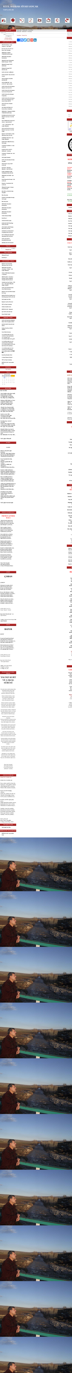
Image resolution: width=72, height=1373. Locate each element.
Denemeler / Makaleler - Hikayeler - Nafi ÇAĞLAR (7, 168)
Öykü (16, 27)
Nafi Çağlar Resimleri (6, 157)
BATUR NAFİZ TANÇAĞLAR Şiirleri (8, 325)
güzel (5, 724)
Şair (2, 27)
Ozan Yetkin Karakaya (6, 332)
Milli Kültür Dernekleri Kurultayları (6, 57)
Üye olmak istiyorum (8, 39)
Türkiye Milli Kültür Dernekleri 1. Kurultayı (8, 273)
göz (4, 712)
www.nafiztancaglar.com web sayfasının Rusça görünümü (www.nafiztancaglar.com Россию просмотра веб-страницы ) (8, 343)
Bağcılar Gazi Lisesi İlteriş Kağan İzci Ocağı (8, 292)
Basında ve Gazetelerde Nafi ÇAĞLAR (7, 184)
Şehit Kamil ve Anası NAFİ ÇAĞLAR (7, 164)
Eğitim (30, 27)
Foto (40, 24)
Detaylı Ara (8, 249)
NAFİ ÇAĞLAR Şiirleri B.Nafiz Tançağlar (8, 160)
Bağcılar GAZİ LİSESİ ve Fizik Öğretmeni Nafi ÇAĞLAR (8, 134)
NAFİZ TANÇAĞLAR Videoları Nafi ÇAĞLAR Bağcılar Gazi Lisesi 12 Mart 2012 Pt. (8, 100)
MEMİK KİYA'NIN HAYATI (7, 242)
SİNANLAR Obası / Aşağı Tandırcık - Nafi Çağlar (7, 45)
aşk (4, 596)
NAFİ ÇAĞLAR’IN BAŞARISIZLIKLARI (6, 239)
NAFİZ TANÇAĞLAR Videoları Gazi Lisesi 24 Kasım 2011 (8, 91)
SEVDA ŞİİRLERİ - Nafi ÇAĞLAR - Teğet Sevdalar (7, 83)
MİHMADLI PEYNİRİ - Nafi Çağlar (8, 176)
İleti (48, 24)
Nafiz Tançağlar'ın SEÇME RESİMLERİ (7, 79)
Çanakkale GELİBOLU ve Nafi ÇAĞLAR (8, 146)
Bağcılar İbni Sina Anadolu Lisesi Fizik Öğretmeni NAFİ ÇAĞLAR (8, 296)
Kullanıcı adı (3, 32)
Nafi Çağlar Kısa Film (6, 299)
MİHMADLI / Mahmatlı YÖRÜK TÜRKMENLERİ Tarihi (8, 112)
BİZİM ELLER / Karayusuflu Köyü (8, 363)
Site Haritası (8, 369)
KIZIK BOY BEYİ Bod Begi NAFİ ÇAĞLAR (7, 224)
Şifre (4, 34)
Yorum (22, 24)
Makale (23, 27)
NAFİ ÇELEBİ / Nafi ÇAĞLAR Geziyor (8, 75)
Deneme (9, 27)
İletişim (57, 24)
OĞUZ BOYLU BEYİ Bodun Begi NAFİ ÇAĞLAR (7, 228)
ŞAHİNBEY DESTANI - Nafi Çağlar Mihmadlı (7, 138)
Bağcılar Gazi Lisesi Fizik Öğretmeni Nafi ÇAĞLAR (7, 264)
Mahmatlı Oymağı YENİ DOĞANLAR (7, 69)
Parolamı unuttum (8, 38)
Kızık (67, 27)
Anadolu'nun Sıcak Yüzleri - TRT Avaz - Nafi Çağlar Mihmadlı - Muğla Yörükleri (8, 284)
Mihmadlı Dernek (48, 27)
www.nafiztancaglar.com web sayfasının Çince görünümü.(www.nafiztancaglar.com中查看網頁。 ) (8, 350)
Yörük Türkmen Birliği (6, 215)
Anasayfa (4, 24)
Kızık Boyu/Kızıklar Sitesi (7, 354)
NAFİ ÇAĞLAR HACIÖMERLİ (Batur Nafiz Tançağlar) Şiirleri (8, 321)
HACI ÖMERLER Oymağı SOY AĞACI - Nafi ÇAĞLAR (8, 121)
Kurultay (38, 27)
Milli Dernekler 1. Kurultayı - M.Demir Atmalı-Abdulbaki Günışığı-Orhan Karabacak (8, 278)
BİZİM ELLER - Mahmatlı (7, 309)
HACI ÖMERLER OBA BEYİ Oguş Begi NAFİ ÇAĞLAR (8, 235)
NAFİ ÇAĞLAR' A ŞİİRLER (7, 72)
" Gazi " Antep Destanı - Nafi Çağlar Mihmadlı (7, 125)
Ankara (11, 565)
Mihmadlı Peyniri (5, 255)
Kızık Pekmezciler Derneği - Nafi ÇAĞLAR (8, 180)
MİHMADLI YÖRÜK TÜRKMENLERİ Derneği (7, 53)
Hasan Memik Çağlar (6, 314)
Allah (1, 786)
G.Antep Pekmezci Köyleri (7, 357)
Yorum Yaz (24, 35)
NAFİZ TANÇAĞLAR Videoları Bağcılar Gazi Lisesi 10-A (8, 87)
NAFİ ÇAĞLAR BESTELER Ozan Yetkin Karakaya (7, 288)
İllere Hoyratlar (5, 195)
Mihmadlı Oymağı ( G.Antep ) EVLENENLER (8, 188)
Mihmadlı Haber (67, 24)
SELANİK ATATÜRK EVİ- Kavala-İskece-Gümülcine (7, 108)
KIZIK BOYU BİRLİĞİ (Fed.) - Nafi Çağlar (8, 142)
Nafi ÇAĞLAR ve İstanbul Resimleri (7, 104)
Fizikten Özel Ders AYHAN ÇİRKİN (7, 329)
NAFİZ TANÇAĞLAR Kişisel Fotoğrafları (8, 95)
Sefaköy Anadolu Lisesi (6, 306)
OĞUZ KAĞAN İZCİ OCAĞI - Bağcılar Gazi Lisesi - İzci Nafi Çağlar (8, 130)
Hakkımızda (13, 24)
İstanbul (2, 545)
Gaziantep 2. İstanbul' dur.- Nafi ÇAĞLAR (8, 154)
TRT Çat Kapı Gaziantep (7, 304)
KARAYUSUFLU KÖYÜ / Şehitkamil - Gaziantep (7, 150)
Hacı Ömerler (59, 27)
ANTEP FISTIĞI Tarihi (6, 220)
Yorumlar (19, 35)
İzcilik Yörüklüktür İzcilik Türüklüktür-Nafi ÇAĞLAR (7, 172)
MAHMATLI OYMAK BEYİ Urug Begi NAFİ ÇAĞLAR (7, 231)
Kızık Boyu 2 (4, 218)
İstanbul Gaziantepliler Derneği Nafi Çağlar (8, 198)
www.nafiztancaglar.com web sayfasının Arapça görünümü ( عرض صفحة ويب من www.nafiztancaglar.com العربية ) (8, 336)
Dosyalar (31, 24)
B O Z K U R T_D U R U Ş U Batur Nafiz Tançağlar (7, 49)
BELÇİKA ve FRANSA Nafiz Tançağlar (7, 192)
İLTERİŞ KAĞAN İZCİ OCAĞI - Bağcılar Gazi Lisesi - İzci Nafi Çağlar (8, 117)
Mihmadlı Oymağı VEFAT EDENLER (7, 65)
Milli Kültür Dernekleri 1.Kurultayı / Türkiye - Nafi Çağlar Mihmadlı (7, 269)
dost (7, 717)
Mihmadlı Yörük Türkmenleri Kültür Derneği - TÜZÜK (8, 61)
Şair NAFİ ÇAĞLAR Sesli (7, 311)
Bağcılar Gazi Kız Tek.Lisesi (7, 301)
